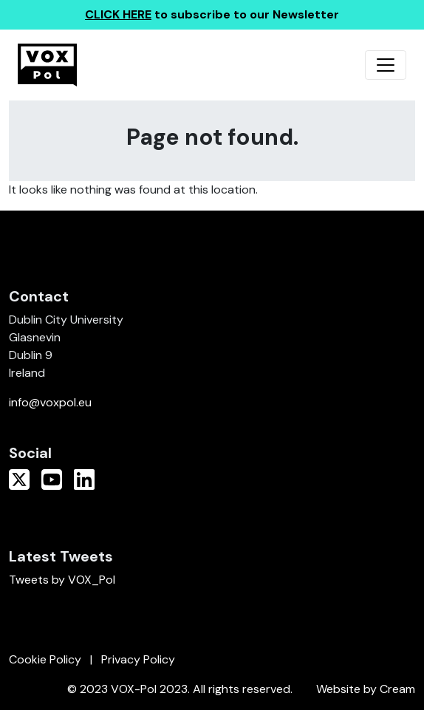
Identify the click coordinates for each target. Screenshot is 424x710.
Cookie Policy (45, 659)
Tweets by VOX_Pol (62, 579)
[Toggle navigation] (385, 65)
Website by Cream (365, 689)
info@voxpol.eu (50, 402)
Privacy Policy (138, 659)
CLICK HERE (118, 14)
